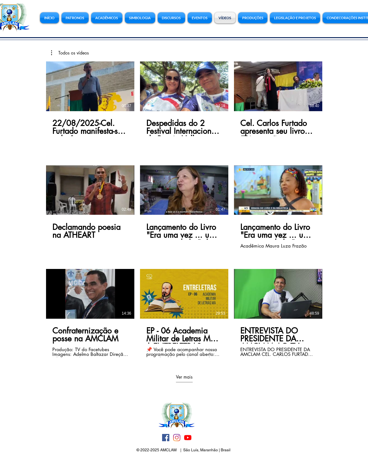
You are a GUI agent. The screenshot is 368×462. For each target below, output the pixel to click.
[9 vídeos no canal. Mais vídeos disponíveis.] (184, 209)
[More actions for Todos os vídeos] (70, 52)
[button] (295, 17)
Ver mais (184, 377)
